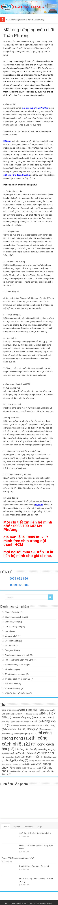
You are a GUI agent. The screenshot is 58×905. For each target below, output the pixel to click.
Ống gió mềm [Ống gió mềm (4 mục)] (46, 771)
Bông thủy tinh (11, 622)
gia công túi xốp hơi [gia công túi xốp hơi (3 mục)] (20, 721)
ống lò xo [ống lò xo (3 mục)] (6, 774)
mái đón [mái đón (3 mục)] (33, 726)
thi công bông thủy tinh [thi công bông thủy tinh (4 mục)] (25, 733)
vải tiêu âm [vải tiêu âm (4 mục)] (17, 771)
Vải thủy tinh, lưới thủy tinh (17, 693)
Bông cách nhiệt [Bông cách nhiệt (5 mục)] (31, 709)
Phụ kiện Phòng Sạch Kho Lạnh (19, 660)
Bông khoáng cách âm (15, 617)
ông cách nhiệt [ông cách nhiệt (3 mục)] (31, 771)
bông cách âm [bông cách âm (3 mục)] (48, 710)
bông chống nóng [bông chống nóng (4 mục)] (11, 710)
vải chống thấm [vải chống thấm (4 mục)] (21, 768)
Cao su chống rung (13, 626)
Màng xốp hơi (11, 636)
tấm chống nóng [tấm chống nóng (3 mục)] (13, 757)
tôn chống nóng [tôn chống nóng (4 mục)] (46, 749)
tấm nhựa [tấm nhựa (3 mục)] (18, 764)
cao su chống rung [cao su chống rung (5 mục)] (23, 717)
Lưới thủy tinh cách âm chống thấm (35, 833)
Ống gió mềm (11, 650)
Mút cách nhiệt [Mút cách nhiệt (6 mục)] (15, 729)
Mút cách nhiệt (11, 641)
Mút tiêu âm (10, 645)
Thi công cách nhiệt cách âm (17, 679)
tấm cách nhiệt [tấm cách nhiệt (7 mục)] (32, 756)
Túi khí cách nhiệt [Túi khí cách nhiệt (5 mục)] (29, 753)
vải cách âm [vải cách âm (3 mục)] (35, 768)
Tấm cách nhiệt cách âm (16, 664)
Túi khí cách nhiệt (13, 688)
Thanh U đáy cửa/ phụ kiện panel (34, 866)
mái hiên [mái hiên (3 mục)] (24, 726)
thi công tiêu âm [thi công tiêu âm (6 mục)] (26, 749)
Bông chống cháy (12, 612)
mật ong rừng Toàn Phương (35, 108)
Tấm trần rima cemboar (15, 674)
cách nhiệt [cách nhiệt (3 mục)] (7, 721)
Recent (6, 827)
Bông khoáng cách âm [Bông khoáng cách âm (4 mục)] (13, 714)
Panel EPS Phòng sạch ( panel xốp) (18, 858)
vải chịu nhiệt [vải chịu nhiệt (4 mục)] (30, 764)
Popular (16, 827)
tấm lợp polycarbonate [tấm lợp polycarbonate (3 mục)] (38, 760)
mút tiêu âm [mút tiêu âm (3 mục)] (7, 734)
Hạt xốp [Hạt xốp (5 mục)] (36, 721)
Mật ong (7, 141)
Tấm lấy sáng (11, 669)
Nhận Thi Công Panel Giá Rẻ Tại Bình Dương (25, 20)
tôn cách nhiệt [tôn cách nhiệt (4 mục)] (9, 753)
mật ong (39, 505)
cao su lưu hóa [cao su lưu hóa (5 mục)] (44, 717)
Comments (29, 827)
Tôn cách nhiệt (11, 684)
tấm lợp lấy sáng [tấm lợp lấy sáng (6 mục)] (16, 760)
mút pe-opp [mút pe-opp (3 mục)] (47, 729)
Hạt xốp (8, 631)
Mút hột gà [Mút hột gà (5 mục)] (34, 729)
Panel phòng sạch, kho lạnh (17, 655)
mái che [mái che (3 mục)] (15, 726)
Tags (39, 827)
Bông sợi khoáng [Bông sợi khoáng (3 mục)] (33, 714)
